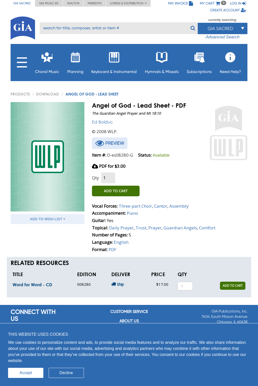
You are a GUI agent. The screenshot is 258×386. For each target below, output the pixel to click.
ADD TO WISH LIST (47, 219)
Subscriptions (199, 61)
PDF (112, 249)
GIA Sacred (22, 3)
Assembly (179, 206)
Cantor (160, 206)
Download (47, 94)
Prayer (155, 228)
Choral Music (47, 61)
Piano (132, 213)
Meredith (95, 3)
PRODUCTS (20, 94)
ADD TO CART (116, 190)
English (121, 242)
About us (129, 321)
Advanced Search (222, 37)
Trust (141, 228)
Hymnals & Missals (162, 61)
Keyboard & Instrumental (114, 61)
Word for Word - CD (32, 284)
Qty (95, 178)
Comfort (207, 228)
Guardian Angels (180, 228)
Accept (26, 373)
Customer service (129, 311)
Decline (66, 373)
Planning (75, 61)
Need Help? (230, 61)
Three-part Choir (135, 206)
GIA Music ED (49, 3)
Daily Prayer (121, 228)
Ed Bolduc (102, 122)
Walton (73, 3)
